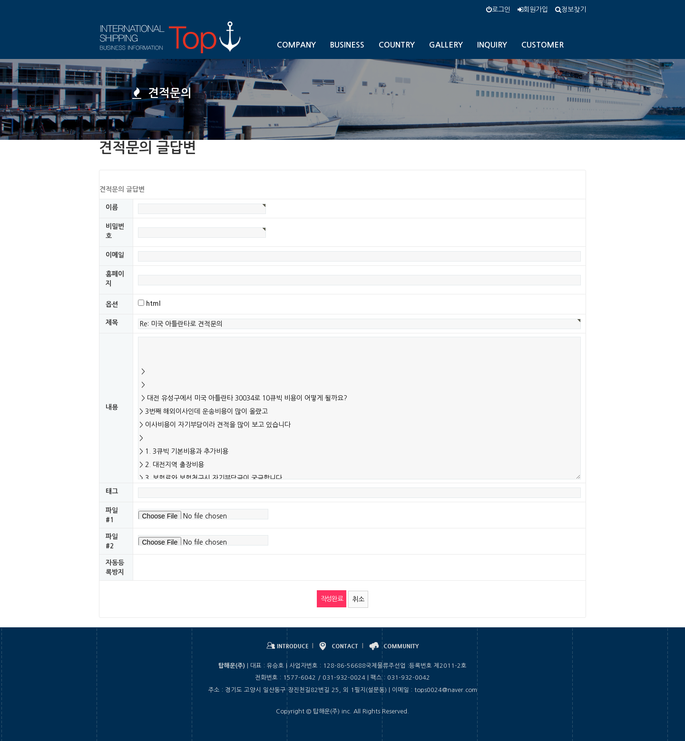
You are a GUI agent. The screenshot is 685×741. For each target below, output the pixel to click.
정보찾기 (570, 9)
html (153, 303)
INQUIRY (492, 45)
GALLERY (446, 45)
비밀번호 (115, 231)
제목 (112, 322)
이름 (112, 207)
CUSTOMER (542, 45)
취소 (358, 599)
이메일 (115, 255)
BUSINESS (347, 45)
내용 (112, 407)
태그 (112, 491)
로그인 (498, 9)
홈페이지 (115, 279)
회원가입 (533, 9)
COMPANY (296, 45)
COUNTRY (397, 45)
